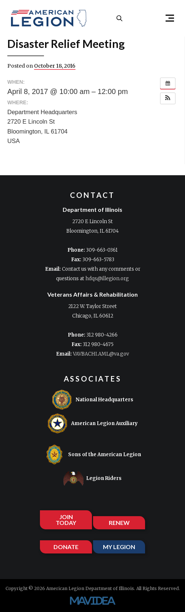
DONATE (65, 546)
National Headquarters (92, 400)
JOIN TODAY (66, 519)
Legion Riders (92, 478)
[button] (166, 18)
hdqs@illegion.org (107, 278)
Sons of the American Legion (92, 454)
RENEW (119, 522)
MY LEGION (119, 546)
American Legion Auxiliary (92, 423)
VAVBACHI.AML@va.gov (101, 354)
